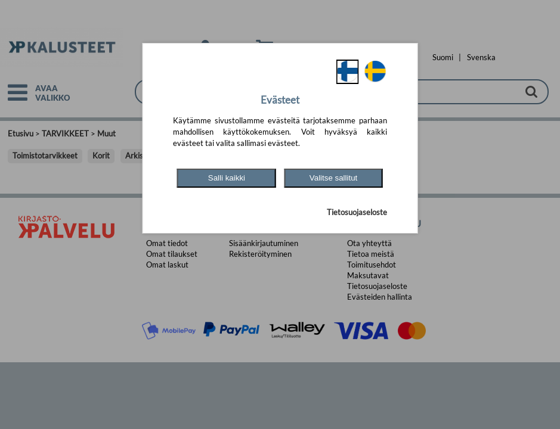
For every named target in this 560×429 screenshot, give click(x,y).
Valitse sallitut (334, 177)
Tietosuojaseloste (357, 212)
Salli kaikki (226, 177)
